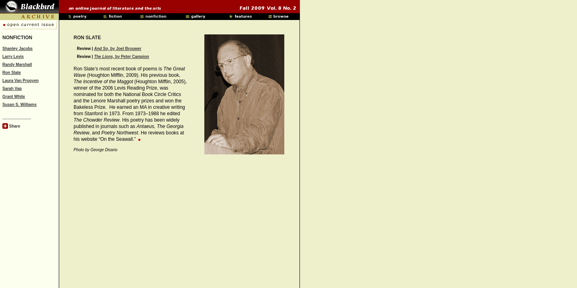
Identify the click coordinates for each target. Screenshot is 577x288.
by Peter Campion (132, 56)
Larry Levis (13, 56)
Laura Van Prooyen (20, 80)
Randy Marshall (17, 64)
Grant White (13, 96)
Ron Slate (11, 72)
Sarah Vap (12, 88)
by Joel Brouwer (117, 48)
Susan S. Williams (19, 104)
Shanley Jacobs (17, 48)
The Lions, (104, 56)
